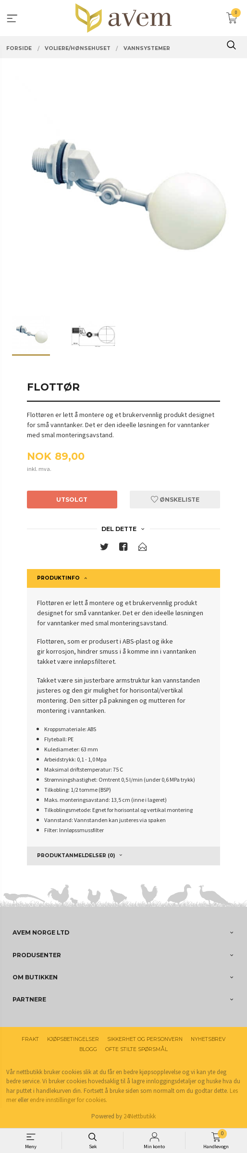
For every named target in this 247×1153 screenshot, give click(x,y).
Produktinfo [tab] (58, 578)
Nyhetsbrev (208, 1039)
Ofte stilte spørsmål (136, 1049)
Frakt (30, 1039)
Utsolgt (71, 499)
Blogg (88, 1049)
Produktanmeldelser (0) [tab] (76, 855)
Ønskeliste (175, 499)
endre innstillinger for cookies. (68, 1100)
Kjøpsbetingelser (73, 1039)
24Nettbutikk (140, 1116)
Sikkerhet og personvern (145, 1039)
